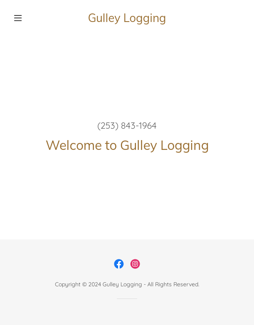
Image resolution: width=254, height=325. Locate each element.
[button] (27, 18)
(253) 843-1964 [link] (127, 125)
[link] (127, 18)
